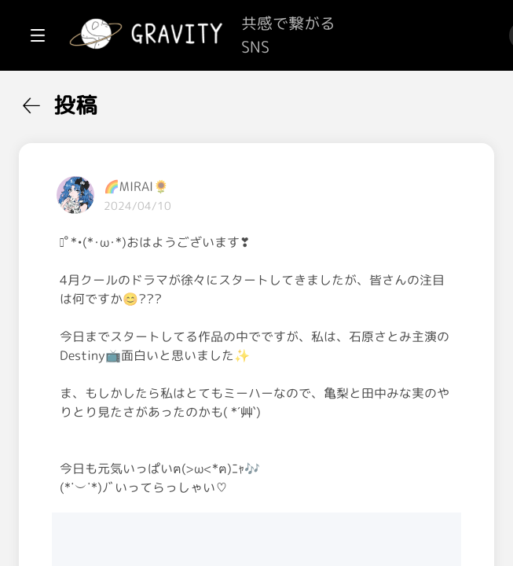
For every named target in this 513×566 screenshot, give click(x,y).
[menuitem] (94, 101)
